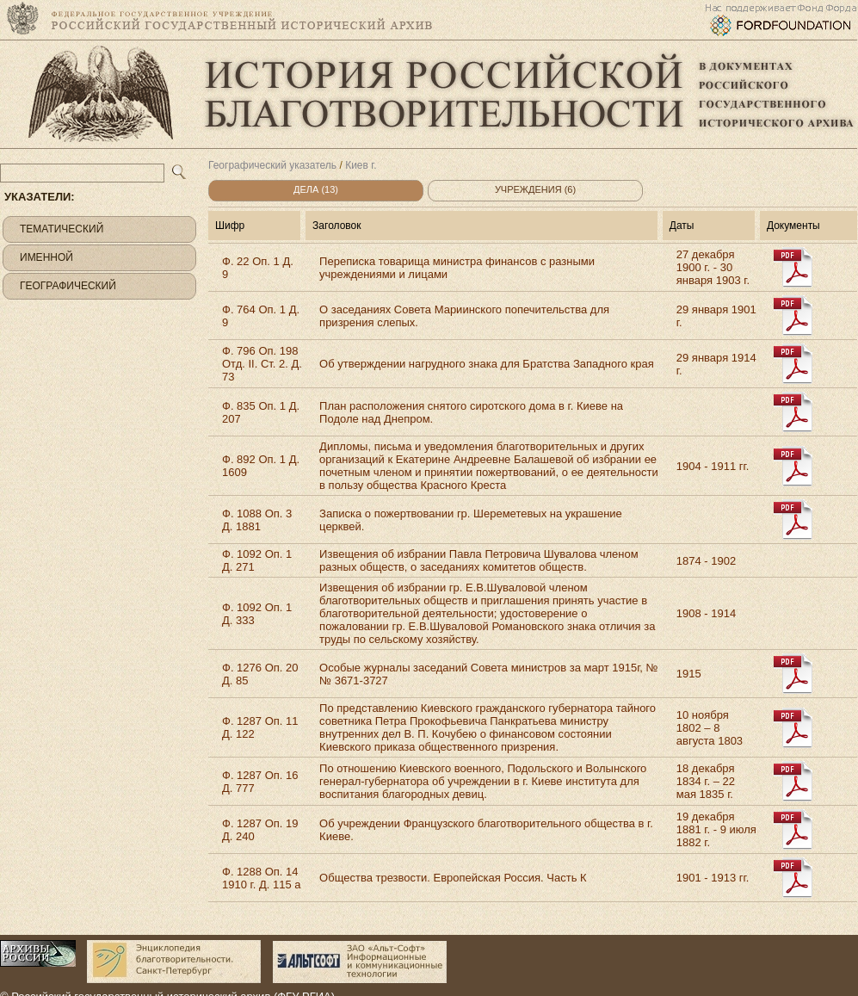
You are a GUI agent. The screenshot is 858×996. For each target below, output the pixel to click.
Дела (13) (315, 189)
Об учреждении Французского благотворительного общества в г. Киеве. (486, 830)
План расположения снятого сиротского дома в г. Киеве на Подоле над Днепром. (471, 412)
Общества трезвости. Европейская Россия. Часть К (453, 877)
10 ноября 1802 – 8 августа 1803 (709, 727)
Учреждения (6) (535, 189)
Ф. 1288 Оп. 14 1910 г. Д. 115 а (261, 878)
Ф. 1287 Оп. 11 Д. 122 (260, 727)
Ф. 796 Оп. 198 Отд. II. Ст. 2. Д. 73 (262, 363)
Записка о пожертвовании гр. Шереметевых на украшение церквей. (470, 520)
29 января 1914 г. (716, 364)
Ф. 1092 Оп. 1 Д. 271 (257, 560)
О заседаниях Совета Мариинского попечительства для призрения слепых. (464, 316)
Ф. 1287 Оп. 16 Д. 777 (260, 782)
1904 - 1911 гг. (713, 466)
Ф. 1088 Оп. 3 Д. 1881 (257, 520)
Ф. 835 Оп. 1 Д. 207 (260, 412)
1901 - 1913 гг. (713, 877)
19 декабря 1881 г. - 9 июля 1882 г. (716, 829)
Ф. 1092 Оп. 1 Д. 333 (257, 614)
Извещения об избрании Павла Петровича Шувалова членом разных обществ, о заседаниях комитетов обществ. (479, 560)
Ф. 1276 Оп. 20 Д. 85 (260, 674)
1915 (688, 673)
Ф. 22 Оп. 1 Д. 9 (257, 268)
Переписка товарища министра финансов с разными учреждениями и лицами (457, 268)
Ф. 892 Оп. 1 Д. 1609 (260, 466)
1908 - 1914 (706, 613)
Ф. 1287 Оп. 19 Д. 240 (260, 830)
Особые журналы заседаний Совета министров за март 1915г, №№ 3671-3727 (488, 674)
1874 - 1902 (706, 560)
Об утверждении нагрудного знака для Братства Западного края (486, 363)
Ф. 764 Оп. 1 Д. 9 (260, 316)
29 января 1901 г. (716, 316)
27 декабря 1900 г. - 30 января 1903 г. (713, 267)
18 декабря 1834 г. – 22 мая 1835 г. (705, 781)
